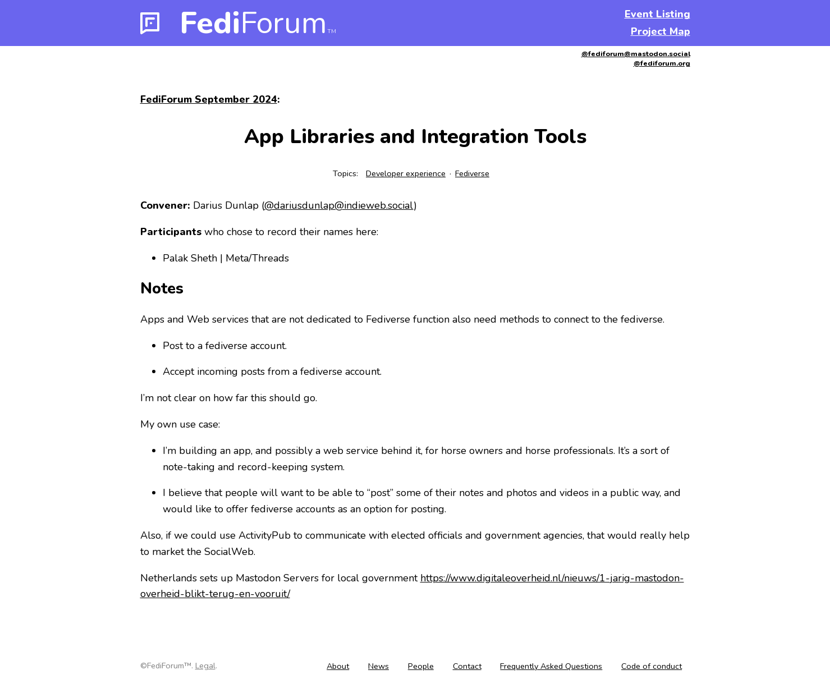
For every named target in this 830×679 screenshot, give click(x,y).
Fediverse (472, 173)
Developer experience (406, 173)
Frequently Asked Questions (551, 666)
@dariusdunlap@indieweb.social (339, 205)
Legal (205, 665)
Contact (467, 666)
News (378, 666)
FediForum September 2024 (208, 99)
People (421, 666)
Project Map (660, 31)
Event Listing (657, 14)
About (338, 666)
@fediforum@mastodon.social (635, 53)
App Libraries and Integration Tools (415, 136)
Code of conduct (651, 666)
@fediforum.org (662, 63)
